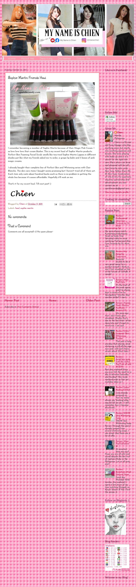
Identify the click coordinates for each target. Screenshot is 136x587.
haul (17, 208)
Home (12, 59)
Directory (46, 59)
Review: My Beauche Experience (121, 254)
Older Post (93, 300)
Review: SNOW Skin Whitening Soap (123, 415)
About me (27, 59)
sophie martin (26, 208)
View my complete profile (117, 192)
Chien (119, 133)
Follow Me (83, 59)
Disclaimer (64, 59)
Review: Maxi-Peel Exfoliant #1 (122, 443)
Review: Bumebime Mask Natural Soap (123, 472)
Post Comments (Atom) (28, 307)
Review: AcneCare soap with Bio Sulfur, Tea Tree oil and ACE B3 (123, 362)
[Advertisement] (52, 340)
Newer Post (12, 300)
